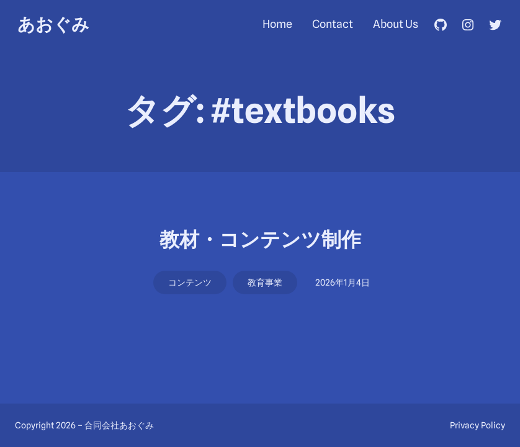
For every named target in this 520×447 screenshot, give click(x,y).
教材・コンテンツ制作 (260, 239)
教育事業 (265, 282)
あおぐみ (53, 24)
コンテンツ (190, 282)
